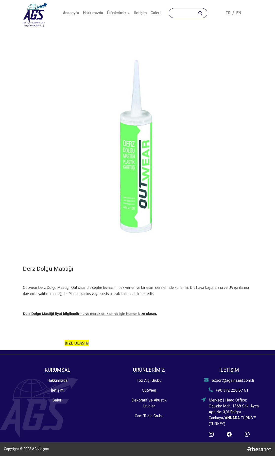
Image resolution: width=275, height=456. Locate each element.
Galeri (155, 13)
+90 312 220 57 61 (228, 390)
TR (228, 13)
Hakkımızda (93, 13)
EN (238, 13)
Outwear (149, 390)
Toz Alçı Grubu (149, 380)
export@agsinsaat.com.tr (229, 380)
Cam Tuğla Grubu (149, 416)
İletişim (140, 13)
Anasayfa (72, 12)
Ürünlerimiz (118, 13)
